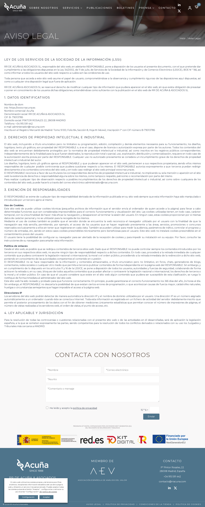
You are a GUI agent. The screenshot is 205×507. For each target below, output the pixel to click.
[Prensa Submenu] (153, 8)
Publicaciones (99, 8)
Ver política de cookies (48, 492)
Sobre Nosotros (43, 8)
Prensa (145, 8)
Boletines (125, 8)
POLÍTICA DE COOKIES (188, 504)
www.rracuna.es (125, 169)
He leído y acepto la (73, 408)
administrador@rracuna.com (28, 126)
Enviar (151, 416)
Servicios (71, 8)
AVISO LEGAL (93, 504)
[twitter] (179, 11)
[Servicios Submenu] (81, 8)
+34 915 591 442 (172, 476)
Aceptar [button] (46, 497)
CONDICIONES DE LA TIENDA (155, 504)
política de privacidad (85, 408)
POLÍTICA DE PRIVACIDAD (120, 504)
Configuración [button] (28, 497)
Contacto (167, 8)
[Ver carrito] (197, 7)
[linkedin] (179, 5)
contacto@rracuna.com (172, 481)
